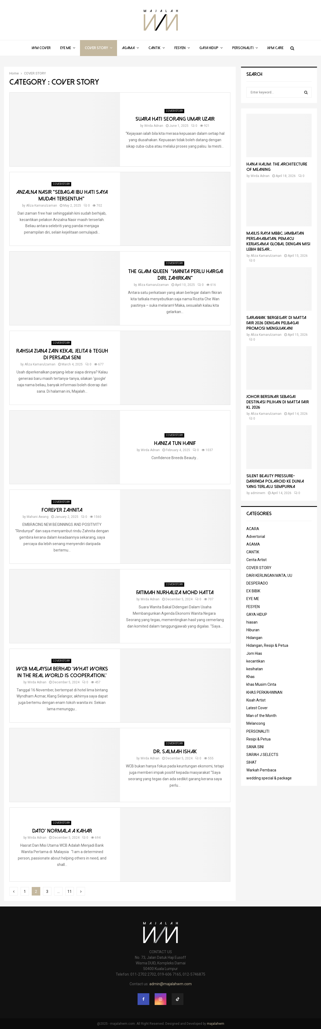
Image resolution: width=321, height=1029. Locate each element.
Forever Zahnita (62, 510)
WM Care (275, 48)
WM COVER (41, 48)
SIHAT (251, 762)
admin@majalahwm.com (170, 984)
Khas (250, 677)
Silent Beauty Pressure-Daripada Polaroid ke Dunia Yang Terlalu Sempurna (275, 481)
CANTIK (154, 48)
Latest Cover (257, 708)
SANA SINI (255, 747)
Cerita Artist (256, 560)
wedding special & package (269, 778)
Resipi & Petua (258, 739)
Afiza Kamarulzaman (41, 205)
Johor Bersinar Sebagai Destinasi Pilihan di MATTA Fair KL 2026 (277, 402)
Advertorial (255, 536)
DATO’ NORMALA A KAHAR (62, 831)
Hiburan (252, 630)
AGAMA (128, 48)
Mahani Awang (38, 517)
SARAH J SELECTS (262, 754)
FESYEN (180, 48)
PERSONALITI (243, 48)
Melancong (255, 723)
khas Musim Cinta (261, 684)
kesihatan (254, 669)
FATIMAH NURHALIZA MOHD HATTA (175, 592)
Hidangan (254, 638)
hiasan (252, 622)
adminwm (258, 493)
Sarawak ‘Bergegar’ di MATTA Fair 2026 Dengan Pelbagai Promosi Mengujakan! (276, 323)
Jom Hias (254, 653)
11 (69, 891)
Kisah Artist (256, 700)
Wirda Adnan (153, 126)
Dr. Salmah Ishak (175, 751)
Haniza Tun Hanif (175, 443)
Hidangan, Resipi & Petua (267, 645)
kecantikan (255, 661)
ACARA (252, 529)
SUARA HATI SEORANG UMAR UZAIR (175, 119)
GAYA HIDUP (208, 48)
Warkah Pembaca (261, 770)
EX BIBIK (253, 591)
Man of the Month (261, 715)
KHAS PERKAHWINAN (264, 692)
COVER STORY (96, 48)
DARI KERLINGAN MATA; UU (269, 575)
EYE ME (65, 48)
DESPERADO (257, 583)
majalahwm (215, 1024)
